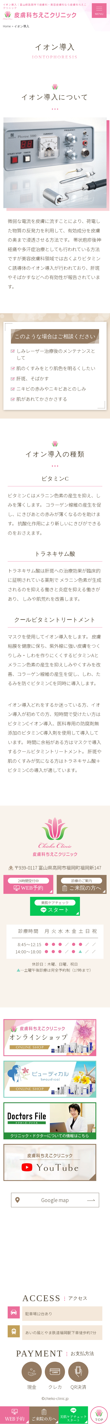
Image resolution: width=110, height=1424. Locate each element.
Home (7, 26)
